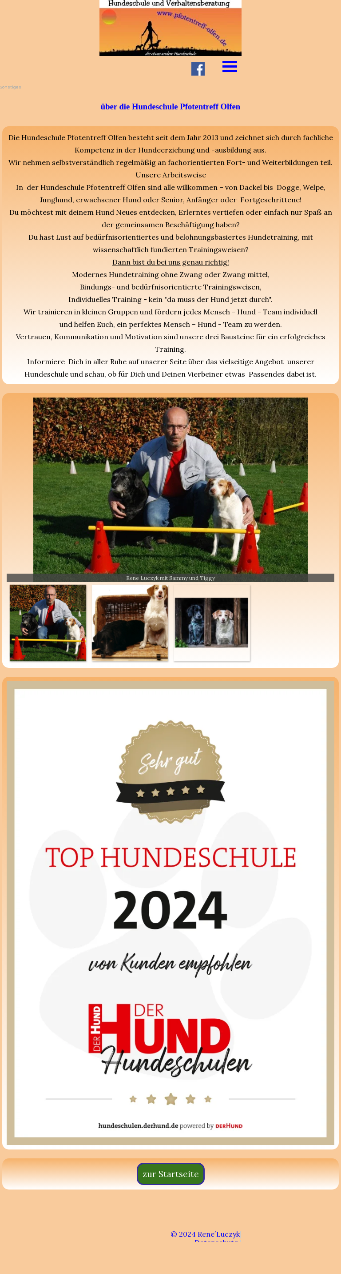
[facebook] (198, 69)
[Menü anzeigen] (229, 66)
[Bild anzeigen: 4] (211, 622)
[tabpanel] (170, 106)
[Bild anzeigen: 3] (130, 622)
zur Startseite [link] (171, 1174)
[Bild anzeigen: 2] (48, 622)
